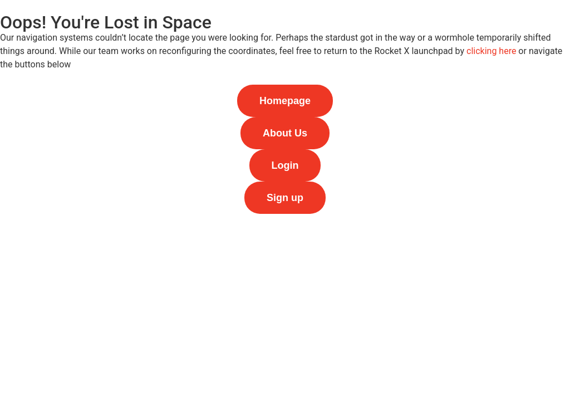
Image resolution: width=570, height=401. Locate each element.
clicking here (491, 51)
